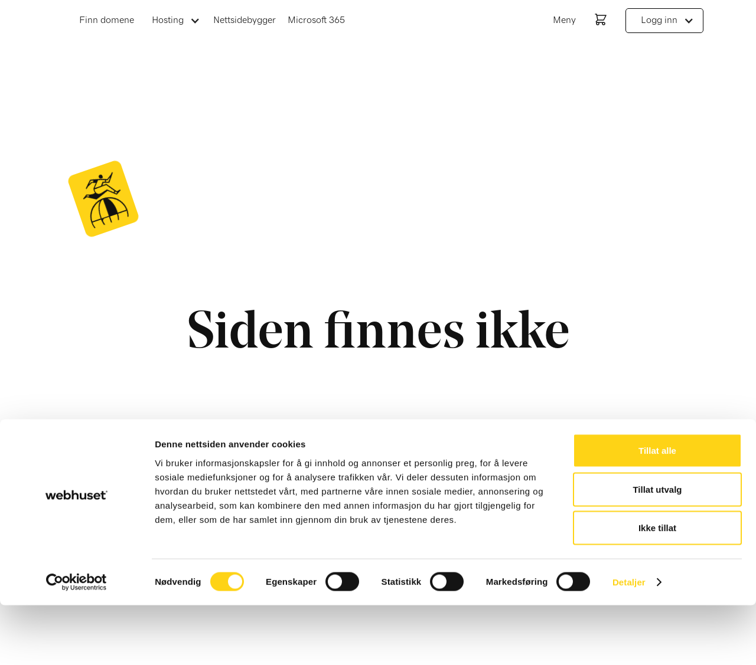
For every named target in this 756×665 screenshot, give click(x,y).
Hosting (168, 20)
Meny (564, 20)
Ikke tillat (657, 587)
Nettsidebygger (244, 20)
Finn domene (106, 20)
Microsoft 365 (316, 20)
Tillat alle (657, 510)
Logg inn (659, 20)
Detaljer (629, 642)
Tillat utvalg (657, 549)
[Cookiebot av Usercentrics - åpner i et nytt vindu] (76, 642)
